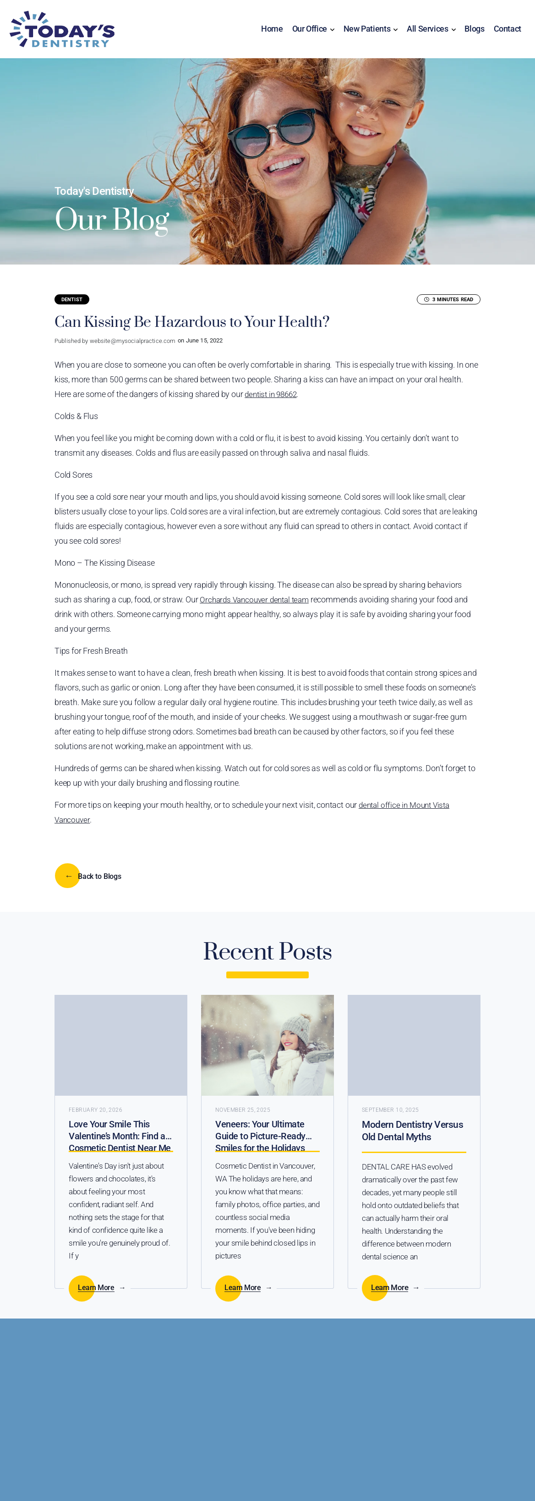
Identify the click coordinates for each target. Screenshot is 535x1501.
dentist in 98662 (273, 395)
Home (272, 30)
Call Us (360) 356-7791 (357, 1400)
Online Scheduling (135, 1400)
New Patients (367, 30)
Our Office (309, 30)
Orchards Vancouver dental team (258, 601)
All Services (427, 30)
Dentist (71, 301)
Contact (507, 30)
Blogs (474, 30)
